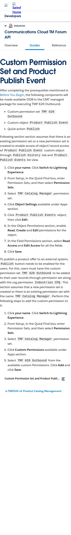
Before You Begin (12, 95)
